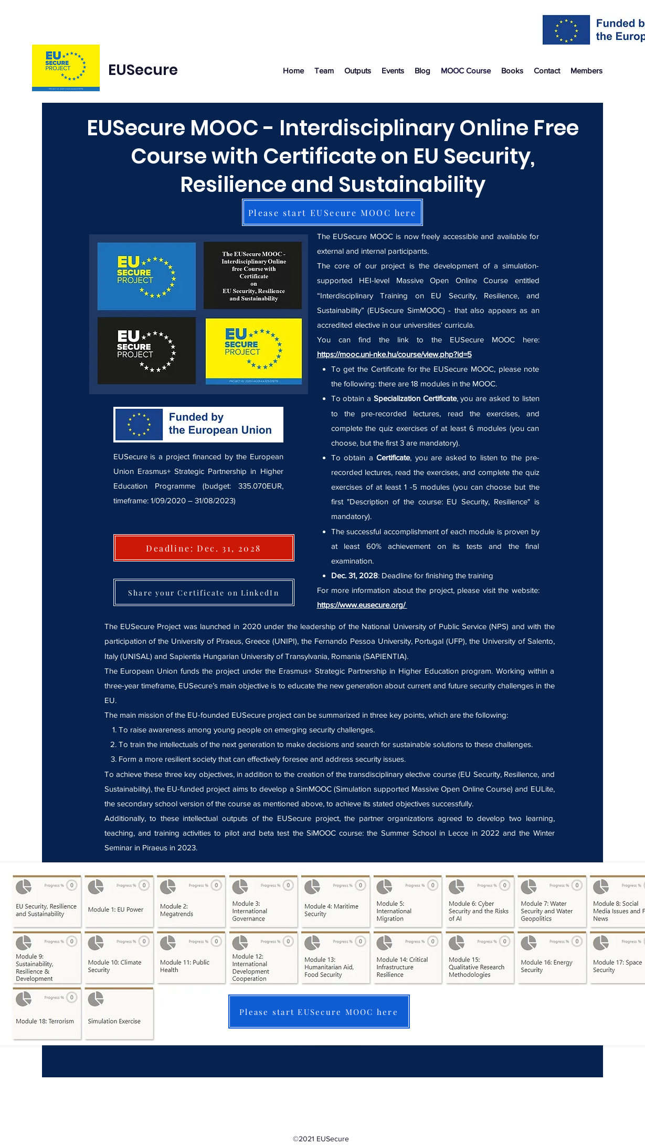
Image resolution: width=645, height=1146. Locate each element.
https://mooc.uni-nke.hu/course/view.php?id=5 (394, 354)
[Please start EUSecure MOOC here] (332, 212)
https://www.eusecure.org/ (362, 604)
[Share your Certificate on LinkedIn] (203, 592)
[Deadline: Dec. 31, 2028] (203, 547)
